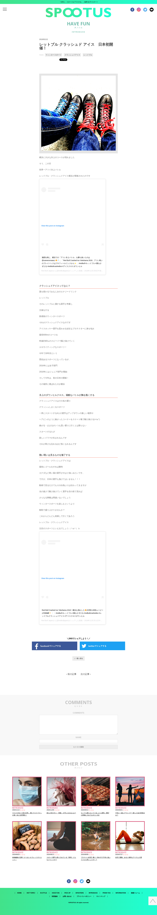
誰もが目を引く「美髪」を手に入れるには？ (61, 813)
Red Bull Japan (47, 271)
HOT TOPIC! (31, 893)
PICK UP (68, 893)
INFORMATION (121, 893)
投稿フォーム (135, 893)
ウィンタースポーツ (53, 55)
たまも (23, 810)
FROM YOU (107, 893)
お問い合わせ (67, 896)
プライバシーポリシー (84, 896)
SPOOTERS (80, 893)
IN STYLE (43, 893)
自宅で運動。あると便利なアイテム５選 (128, 857)
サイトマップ (100, 896)
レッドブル (88, 55)
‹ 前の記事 (71, 674)
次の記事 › (86, 674)
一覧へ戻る (79, 658)
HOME (19, 893)
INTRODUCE (93, 893)
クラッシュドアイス (72, 55)
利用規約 (55, 896)
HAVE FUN (55, 893)
